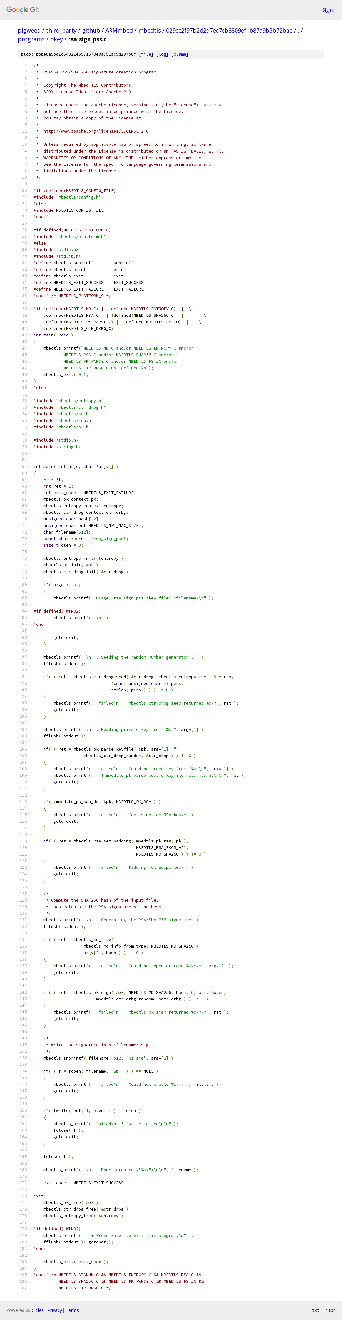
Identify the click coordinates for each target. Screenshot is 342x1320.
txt (315, 1310)
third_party (61, 30)
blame (180, 54)
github (91, 30)
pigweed (29, 30)
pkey (56, 39)
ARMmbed (119, 30)
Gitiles (38, 1310)
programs (31, 39)
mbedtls (149, 30)
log (162, 54)
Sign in (329, 10)
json (331, 1310)
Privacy (55, 1310)
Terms (72, 1310)
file (146, 54)
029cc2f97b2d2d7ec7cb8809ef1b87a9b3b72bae (229, 30)
